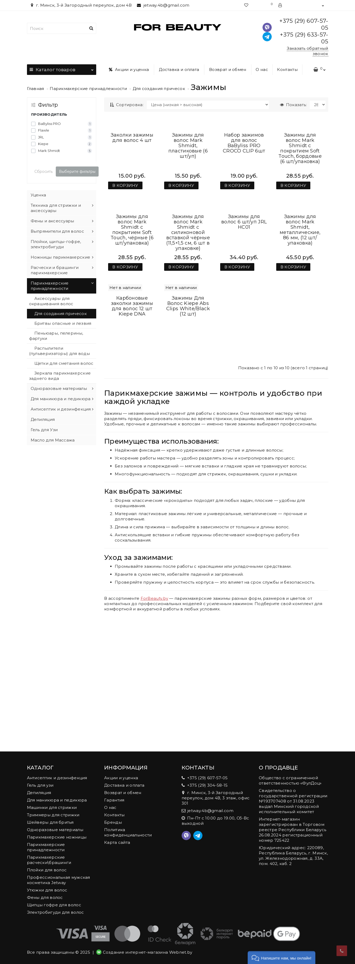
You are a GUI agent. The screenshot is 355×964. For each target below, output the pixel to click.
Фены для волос (45, 897)
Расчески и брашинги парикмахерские (55, 270)
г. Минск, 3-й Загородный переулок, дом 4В (81, 5)
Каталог (62, 68)
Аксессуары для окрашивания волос (51, 301)
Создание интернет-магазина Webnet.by (147, 952)
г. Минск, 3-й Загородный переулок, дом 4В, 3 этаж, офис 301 (216, 798)
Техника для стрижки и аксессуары (56, 208)
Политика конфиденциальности (128, 832)
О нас (262, 69)
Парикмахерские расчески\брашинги (49, 860)
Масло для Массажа (53, 440)
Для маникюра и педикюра (61, 398)
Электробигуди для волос (55, 912)
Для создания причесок (159, 88)
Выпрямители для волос (57, 231)
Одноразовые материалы (59, 388)
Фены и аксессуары (52, 220)
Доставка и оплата (179, 69)
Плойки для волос (47, 869)
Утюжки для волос (47, 890)
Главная (35, 88)
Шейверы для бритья (50, 822)
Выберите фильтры (77, 171)
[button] (281, 957)
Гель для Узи (44, 429)
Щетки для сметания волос (64, 363)
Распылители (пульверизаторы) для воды (59, 351)
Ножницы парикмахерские (60, 257)
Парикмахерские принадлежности (88, 88)
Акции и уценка (129, 69)
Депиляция (43, 419)
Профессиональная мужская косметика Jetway (58, 880)
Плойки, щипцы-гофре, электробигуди (56, 244)
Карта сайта (117, 842)
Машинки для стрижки (52, 807)
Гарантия (114, 800)
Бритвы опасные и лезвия (62, 323)
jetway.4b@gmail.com (163, 5)
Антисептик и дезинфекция (61, 409)
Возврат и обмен (227, 69)
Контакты (287, 69)
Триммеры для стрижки (53, 814)
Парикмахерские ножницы (57, 837)
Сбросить (43, 171)
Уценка (38, 194)
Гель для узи (40, 785)
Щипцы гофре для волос (54, 904)
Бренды (113, 822)
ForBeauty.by (154, 726)
